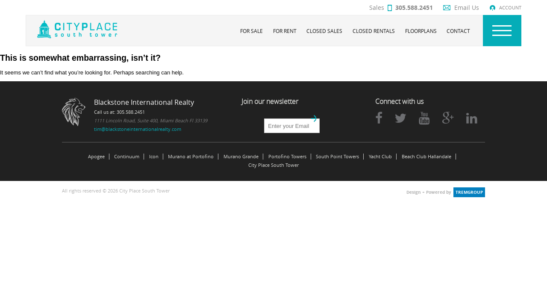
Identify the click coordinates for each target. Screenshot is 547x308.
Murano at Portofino (191, 157)
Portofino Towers (287, 157)
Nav (502, 30)
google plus (448, 118)
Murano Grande (241, 157)
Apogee (96, 157)
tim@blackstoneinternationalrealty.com (137, 129)
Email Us (466, 7)
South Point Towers (337, 157)
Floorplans (421, 30)
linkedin (471, 118)
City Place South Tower (273, 165)
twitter (400, 118)
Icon (154, 157)
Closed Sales (324, 30)
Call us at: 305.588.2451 (119, 112)
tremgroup (469, 192)
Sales (401, 7)
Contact (458, 30)
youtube (424, 118)
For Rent (285, 30)
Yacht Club (380, 157)
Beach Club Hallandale (426, 157)
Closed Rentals (374, 30)
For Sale (251, 30)
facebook (378, 118)
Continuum (126, 157)
